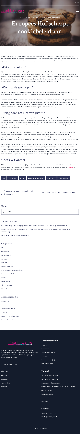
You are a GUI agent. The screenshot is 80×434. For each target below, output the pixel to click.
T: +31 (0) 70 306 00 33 (48, 413)
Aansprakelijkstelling (8, 308)
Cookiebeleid (12, 178)
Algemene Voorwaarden (49, 375)
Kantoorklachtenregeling (49, 379)
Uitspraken (56, 17)
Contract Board (46, 390)
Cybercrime (5, 251)
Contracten (5, 305)
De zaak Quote (6, 255)
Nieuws (3, 277)
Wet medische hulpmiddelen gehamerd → (60, 192)
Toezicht (4, 312)
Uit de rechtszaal (7, 285)
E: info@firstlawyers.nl (49, 417)
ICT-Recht (37, 17)
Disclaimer (44, 401)
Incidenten (4, 263)
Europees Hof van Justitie (35, 178)
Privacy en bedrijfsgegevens (10, 316)
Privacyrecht (46, 17)
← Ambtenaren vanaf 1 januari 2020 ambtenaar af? (17, 192)
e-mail (71, 167)
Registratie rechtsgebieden (50, 383)
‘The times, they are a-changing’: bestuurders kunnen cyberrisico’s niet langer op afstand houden (34, 226)
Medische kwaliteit (7, 274)
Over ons (4, 375)
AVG (4, 178)
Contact (4, 387)
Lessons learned (7, 320)
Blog (2, 248)
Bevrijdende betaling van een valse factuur (15, 235)
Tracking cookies (63, 178)
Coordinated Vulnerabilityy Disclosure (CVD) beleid (58, 387)
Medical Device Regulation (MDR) (12, 270)
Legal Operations (7, 266)
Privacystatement (47, 394)
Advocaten (4, 379)
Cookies (22, 178)
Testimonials (5, 383)
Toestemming (51, 178)
